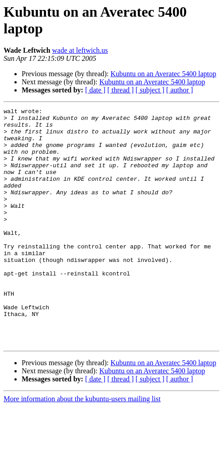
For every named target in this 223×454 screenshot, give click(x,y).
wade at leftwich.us (80, 50)
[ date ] (95, 90)
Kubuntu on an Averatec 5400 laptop (163, 74)
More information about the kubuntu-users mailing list (82, 446)
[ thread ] (120, 90)
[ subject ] (150, 90)
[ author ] (179, 90)
